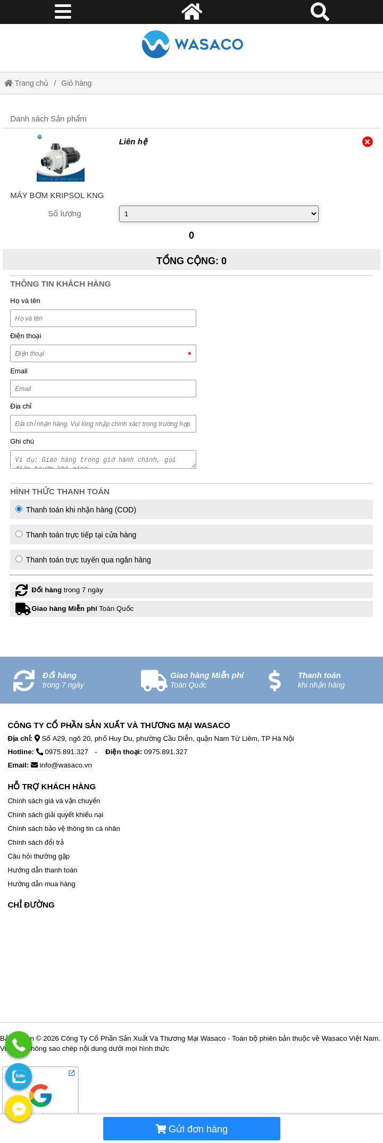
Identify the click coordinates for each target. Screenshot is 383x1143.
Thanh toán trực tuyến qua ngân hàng (83, 560)
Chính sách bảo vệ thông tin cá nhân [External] (63, 828)
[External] (60, 158)
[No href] (191, 968)
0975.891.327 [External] (66, 752)
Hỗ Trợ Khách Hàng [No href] (51, 786)
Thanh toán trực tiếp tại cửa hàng (75, 534)
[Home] (191, 44)
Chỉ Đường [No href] (30, 904)
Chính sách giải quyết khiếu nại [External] (55, 815)
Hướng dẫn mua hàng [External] (41, 884)
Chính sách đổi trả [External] (35, 842)
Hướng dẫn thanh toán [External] (42, 870)
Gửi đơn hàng (191, 1129)
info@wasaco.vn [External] (66, 765)
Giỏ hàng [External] (76, 83)
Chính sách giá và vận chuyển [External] (53, 801)
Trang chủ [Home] (26, 83)
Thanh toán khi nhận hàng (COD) (75, 509)
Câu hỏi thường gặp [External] (38, 856)
